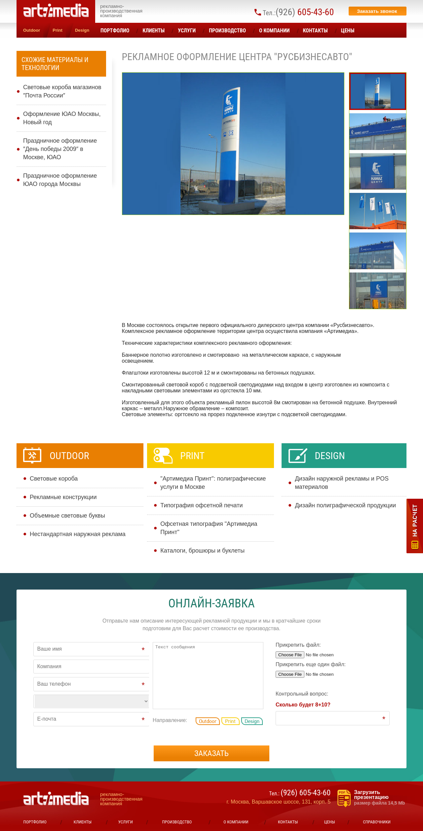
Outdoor (31, 30)
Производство (227, 30)
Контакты (315, 30)
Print (57, 30)
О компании (274, 30)
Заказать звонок (377, 11)
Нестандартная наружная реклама (78, 534)
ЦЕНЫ (348, 30)
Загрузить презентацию (380, 798)
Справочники (376, 821)
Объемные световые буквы (67, 515)
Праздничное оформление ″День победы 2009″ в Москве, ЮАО (60, 149)
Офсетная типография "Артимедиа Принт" (208, 528)
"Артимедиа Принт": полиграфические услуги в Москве (213, 482)
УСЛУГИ (187, 30)
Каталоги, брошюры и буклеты (202, 550)
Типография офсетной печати (201, 505)
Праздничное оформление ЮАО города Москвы (60, 179)
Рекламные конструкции (63, 497)
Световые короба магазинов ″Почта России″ (62, 91)
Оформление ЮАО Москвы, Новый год (62, 118)
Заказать (211, 753)
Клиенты (153, 30)
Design (82, 30)
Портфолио (114, 30)
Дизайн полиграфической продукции (345, 505)
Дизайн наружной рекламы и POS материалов (342, 482)
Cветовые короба (54, 478)
